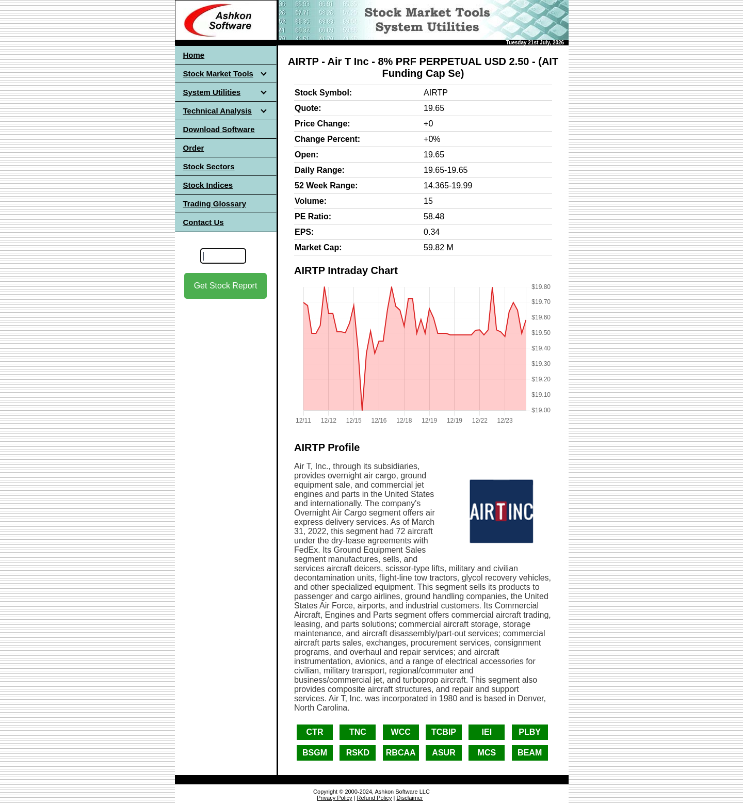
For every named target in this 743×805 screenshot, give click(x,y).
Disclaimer (409, 798)
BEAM (530, 752)
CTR (315, 732)
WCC (401, 732)
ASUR (443, 752)
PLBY (530, 732)
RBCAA (401, 752)
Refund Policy (374, 798)
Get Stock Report (225, 285)
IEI (487, 732)
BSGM (314, 752)
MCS (487, 752)
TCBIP (443, 732)
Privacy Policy (334, 798)
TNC (357, 732)
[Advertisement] (225, 391)
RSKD (357, 752)
